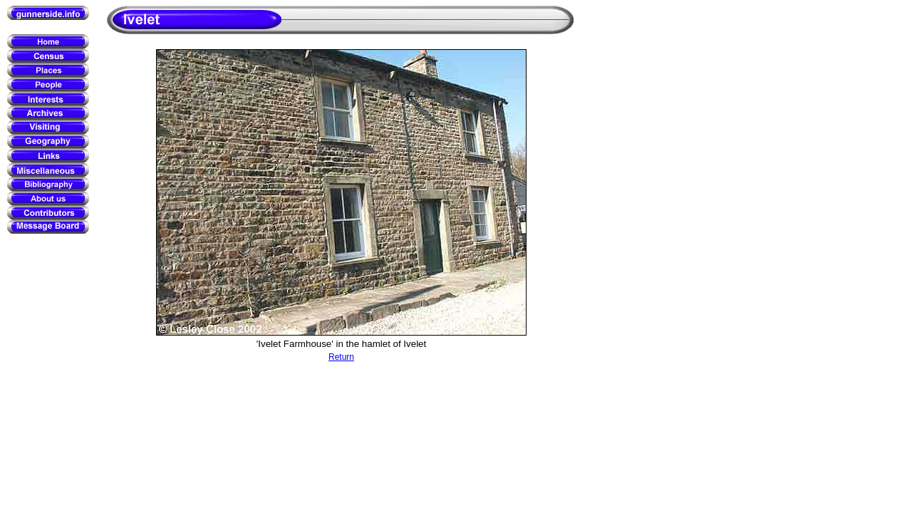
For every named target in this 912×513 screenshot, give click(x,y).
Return (341, 357)
